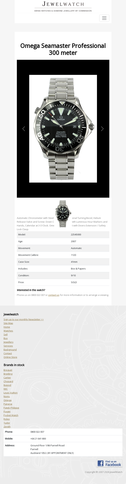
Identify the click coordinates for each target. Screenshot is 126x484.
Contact (8, 353)
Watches (8, 330)
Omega (7, 400)
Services (8, 345)
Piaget (7, 411)
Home (7, 327)
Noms (7, 396)
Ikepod (7, 385)
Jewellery (8, 342)
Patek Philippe (11, 407)
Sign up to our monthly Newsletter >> (24, 319)
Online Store (10, 357)
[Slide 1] (63, 200)
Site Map (8, 323)
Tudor (7, 422)
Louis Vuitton (11, 392)
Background (10, 349)
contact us (53, 295)
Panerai (8, 404)
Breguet (8, 370)
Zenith (7, 426)
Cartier (7, 377)
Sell (6, 334)
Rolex (7, 419)
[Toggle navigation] (104, 18)
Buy (6, 338)
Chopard (8, 381)
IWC (6, 388)
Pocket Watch (11, 415)
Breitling (8, 373)
